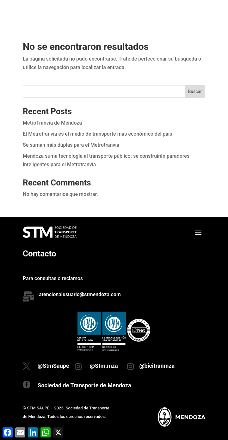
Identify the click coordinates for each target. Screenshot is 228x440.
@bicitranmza (157, 365)
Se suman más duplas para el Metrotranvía (71, 145)
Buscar (195, 91)
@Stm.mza (104, 365)
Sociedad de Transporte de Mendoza (84, 385)
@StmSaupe (53, 365)
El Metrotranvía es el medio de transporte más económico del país (97, 134)
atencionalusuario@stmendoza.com (80, 294)
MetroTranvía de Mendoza (52, 123)
